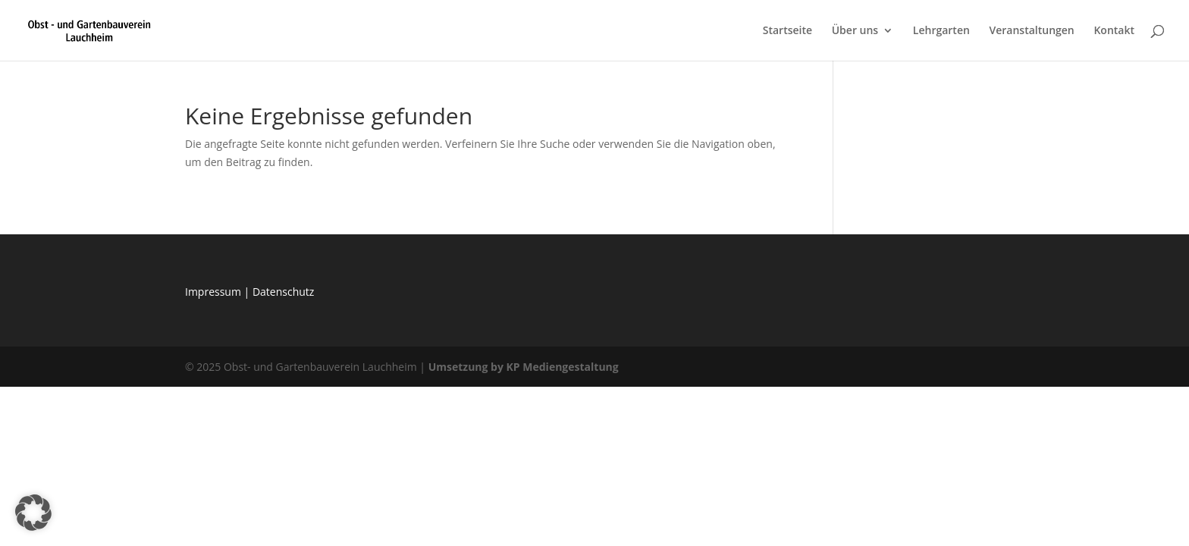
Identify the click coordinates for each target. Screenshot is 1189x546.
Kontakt (1113, 31)
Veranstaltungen (1031, 31)
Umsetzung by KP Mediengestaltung (523, 366)
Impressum (214, 291)
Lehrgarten (941, 31)
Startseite (787, 31)
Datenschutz (283, 291)
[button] (33, 512)
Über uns (855, 31)
